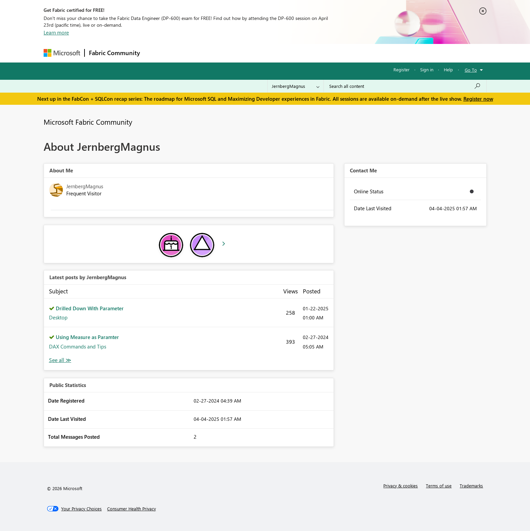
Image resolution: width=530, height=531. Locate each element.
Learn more (56, 32)
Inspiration (185, 53)
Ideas (213, 53)
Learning (299, 53)
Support (328, 53)
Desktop (58, 317)
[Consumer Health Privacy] (131, 509)
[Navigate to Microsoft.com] (62, 53)
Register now (478, 98)
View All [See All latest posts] (60, 360)
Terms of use (439, 485)
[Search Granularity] (295, 86)
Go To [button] (471, 70)
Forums (155, 53)
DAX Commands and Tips (77, 346)
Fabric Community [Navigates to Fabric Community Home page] (114, 53)
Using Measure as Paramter (87, 337)
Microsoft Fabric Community (88, 121)
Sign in (426, 69)
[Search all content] (405, 86)
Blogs (273, 53)
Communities (243, 53)
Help (448, 69)
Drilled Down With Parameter (90, 308)
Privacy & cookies (400, 485)
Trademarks (471, 485)
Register (401, 69)
